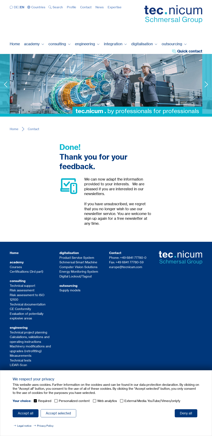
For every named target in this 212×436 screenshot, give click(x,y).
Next (206, 84)
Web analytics (107, 401)
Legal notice (24, 425)
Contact (33, 129)
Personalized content (74, 401)
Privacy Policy (45, 425)
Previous (5, 84)
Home (14, 129)
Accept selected (58, 413)
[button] (36, 7)
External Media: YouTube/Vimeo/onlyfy (152, 401)
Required (44, 401)
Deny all (186, 413)
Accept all (25, 413)
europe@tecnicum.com (125, 267)
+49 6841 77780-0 (133, 258)
